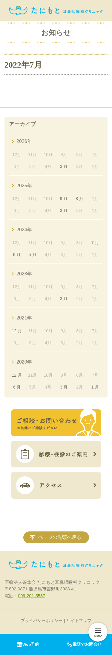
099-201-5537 (31, 595)
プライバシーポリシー (41, 620)
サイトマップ (78, 620)
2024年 (24, 229)
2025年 (24, 185)
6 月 (17, 254)
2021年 (24, 317)
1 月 (95, 387)
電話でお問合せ (84, 644)
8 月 (79, 198)
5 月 (32, 254)
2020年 (24, 361)
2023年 (24, 273)
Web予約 (27, 644)
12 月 (17, 330)
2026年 (24, 141)
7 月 (95, 242)
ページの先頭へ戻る (59, 537)
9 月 (64, 198)
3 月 (64, 166)
